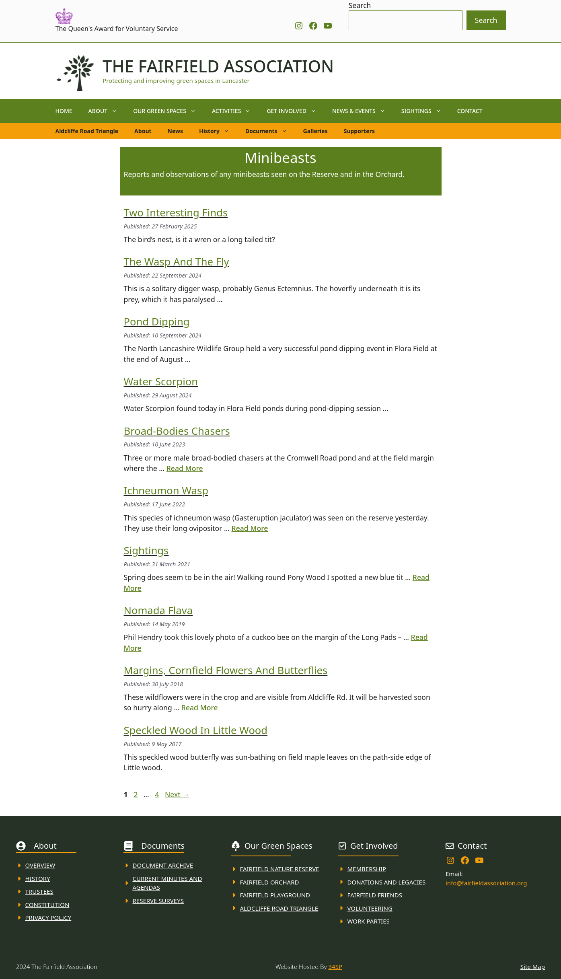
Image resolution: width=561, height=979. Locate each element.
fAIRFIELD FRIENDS (375, 895)
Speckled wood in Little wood (196, 730)
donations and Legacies (386, 882)
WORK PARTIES (368, 921)
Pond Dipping (157, 322)
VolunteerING (369, 908)
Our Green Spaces (168, 111)
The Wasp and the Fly (176, 262)
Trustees (39, 891)
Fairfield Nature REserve (279, 869)
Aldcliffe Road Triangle (87, 131)
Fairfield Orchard (269, 882)
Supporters (359, 131)
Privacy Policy (48, 917)
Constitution (47, 905)
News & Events (362, 111)
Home (63, 111)
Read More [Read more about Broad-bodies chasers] (184, 468)
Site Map (532, 967)
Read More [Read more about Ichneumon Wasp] (250, 528)
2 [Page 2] (136, 794)
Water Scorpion (161, 381)
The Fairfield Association (218, 66)
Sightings (425, 111)
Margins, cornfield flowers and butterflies (226, 670)
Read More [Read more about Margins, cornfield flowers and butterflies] (199, 707)
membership (366, 869)
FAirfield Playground (275, 895)
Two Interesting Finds (176, 213)
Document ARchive (163, 865)
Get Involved (295, 111)
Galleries (315, 131)
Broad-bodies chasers (177, 431)
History (218, 131)
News (175, 131)
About (106, 111)
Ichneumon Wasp (166, 490)
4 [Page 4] (157, 794)
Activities (235, 111)
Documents (270, 131)
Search (360, 5)
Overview (40, 865)
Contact (470, 111)
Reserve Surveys (158, 901)
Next (177, 794)
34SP (335, 967)
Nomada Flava (158, 610)
